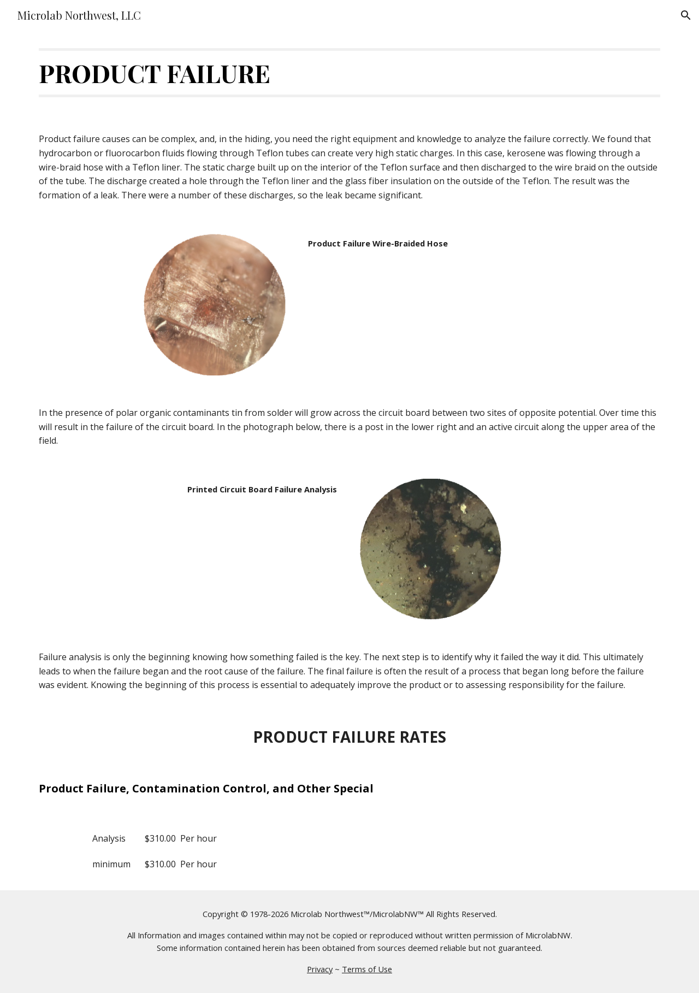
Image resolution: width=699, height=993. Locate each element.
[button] (686, 15)
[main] (349, 73)
